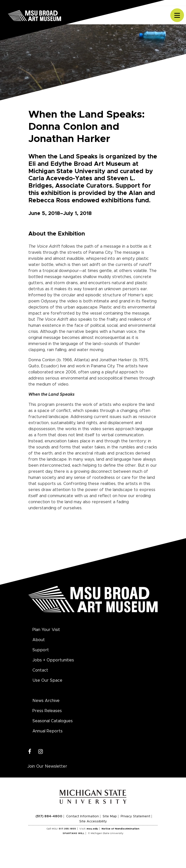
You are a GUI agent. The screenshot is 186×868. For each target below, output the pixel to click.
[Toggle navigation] (177, 15)
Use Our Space (47, 680)
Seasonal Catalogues (52, 721)
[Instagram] (40, 751)
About (38, 640)
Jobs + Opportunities (53, 660)
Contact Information (82, 816)
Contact (40, 670)
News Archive (46, 701)
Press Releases (47, 711)
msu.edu (92, 828)
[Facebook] (29, 751)
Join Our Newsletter (47, 766)
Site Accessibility (93, 821)
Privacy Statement (135, 816)
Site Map (110, 816)
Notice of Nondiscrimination (120, 828)
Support (40, 650)
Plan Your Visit (46, 630)
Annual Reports (47, 731)
